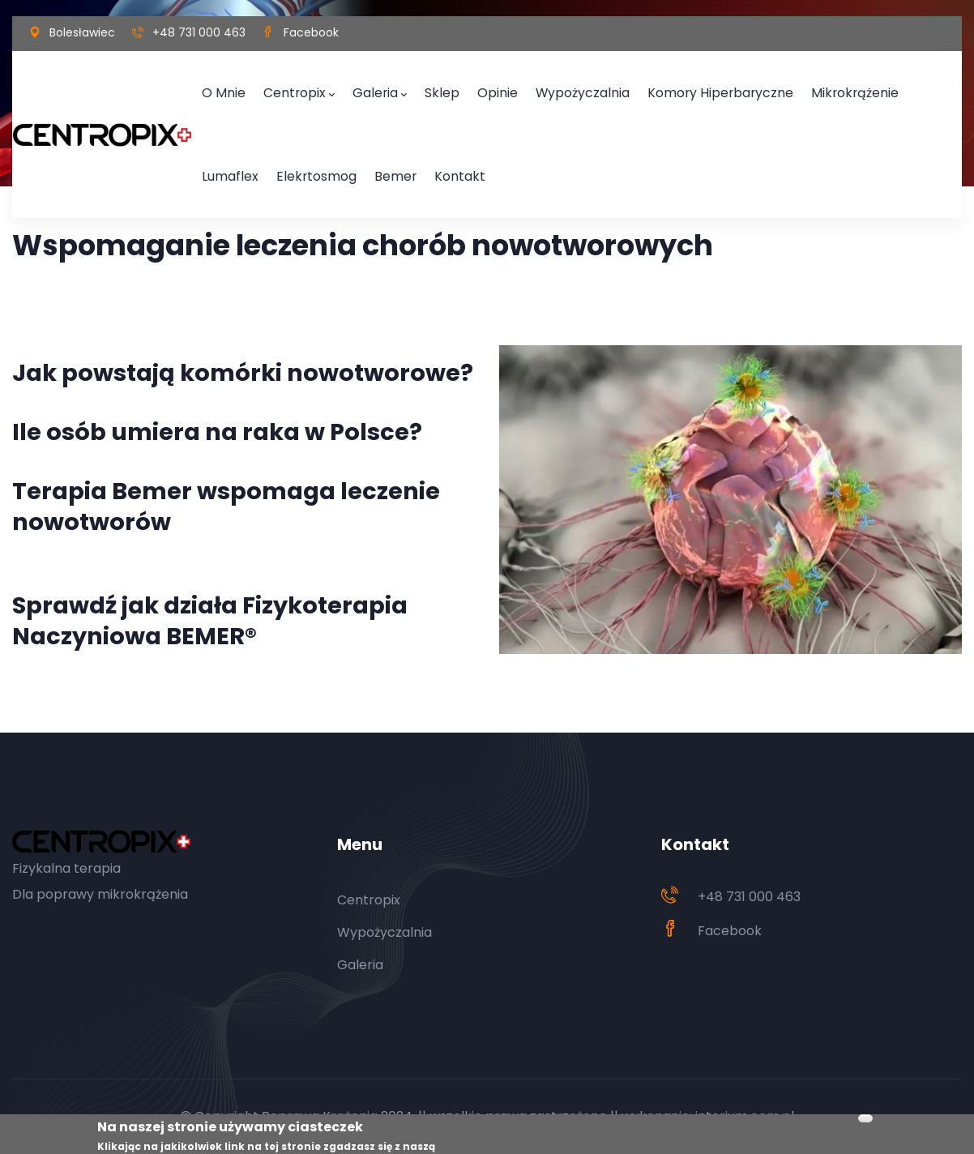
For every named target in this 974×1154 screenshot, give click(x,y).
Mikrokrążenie (773, 90)
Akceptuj (865, 1119)
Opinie (463, 90)
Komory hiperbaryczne (657, 90)
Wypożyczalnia (539, 90)
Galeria (358, 91)
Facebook (311, 32)
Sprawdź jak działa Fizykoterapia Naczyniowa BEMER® (210, 620)
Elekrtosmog (235, 169)
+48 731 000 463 (199, 32)
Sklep (414, 90)
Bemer (304, 169)
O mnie (220, 90)
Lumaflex (851, 90)
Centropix (286, 91)
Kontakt (359, 169)
